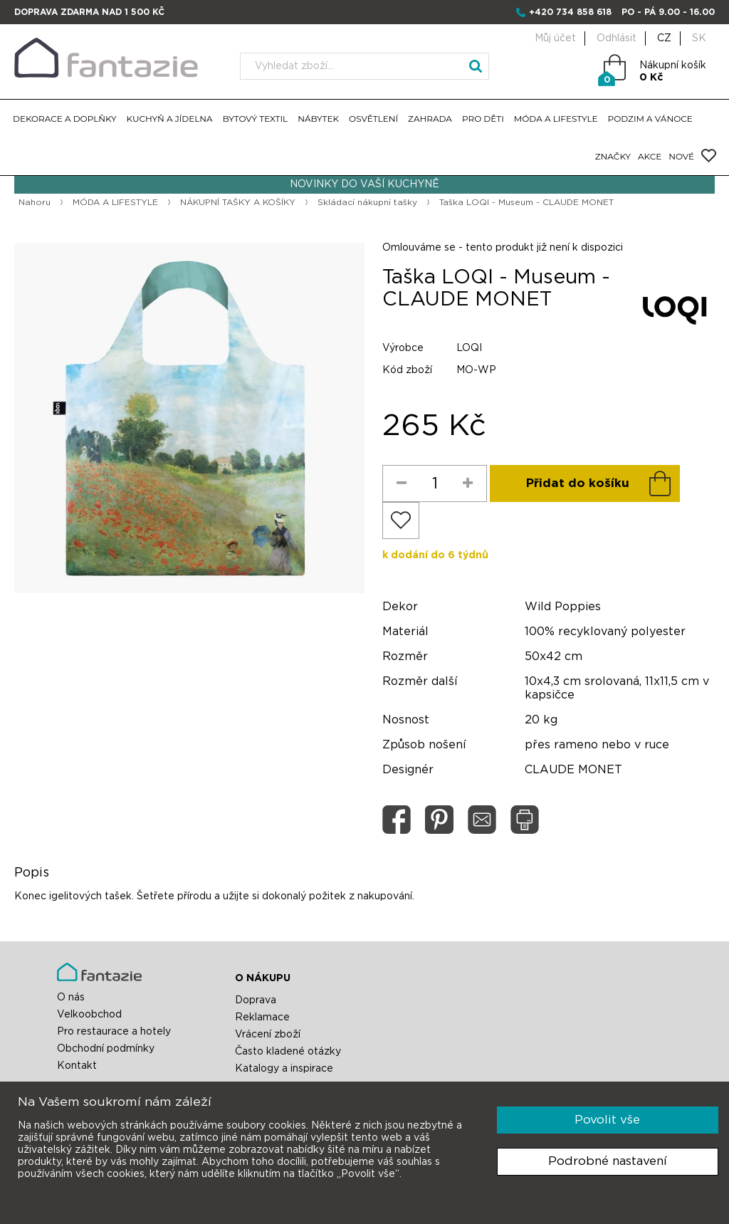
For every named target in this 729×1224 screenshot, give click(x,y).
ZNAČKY (613, 156)
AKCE (649, 156)
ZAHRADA (430, 118)
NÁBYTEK (318, 118)
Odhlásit (616, 38)
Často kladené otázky (288, 1052)
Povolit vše (607, 1120)
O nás (71, 998)
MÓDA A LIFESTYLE (556, 118)
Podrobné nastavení (607, 1161)
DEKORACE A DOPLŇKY (65, 118)
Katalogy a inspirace (284, 1069)
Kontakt (77, 1066)
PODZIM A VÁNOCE (650, 118)
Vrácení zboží (267, 1035)
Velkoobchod (89, 1015)
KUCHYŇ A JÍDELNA (170, 118)
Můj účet (555, 38)
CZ (664, 38)
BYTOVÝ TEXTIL (255, 118)
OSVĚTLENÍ (373, 118)
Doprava (255, 1000)
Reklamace (262, 1017)
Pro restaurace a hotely (114, 1032)
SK (699, 38)
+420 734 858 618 (570, 12)
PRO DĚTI (483, 118)
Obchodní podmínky (105, 1049)
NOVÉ (681, 156)
